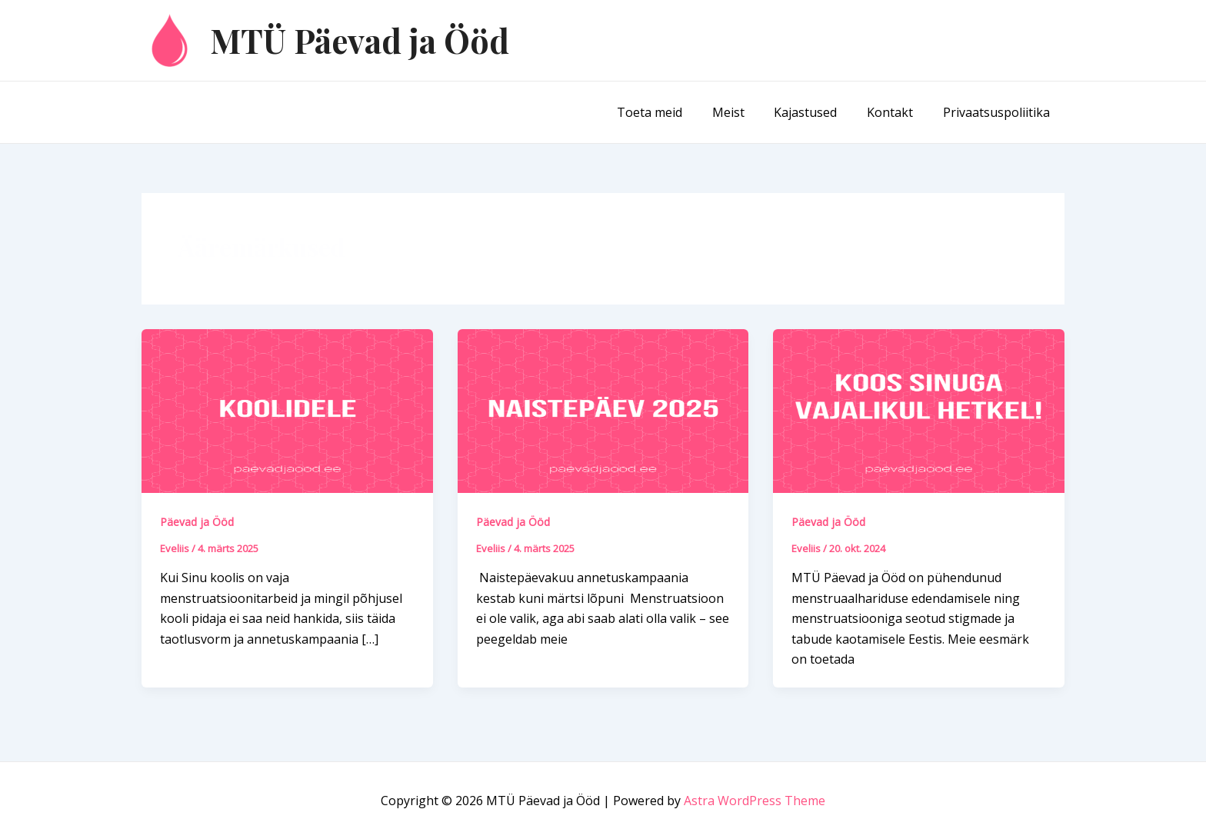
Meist (746, 112)
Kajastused (818, 112)
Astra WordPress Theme (754, 800)
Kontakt (898, 112)
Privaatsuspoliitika (998, 112)
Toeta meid (672, 112)
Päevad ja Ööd (197, 521)
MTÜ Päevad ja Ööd (359, 40)
